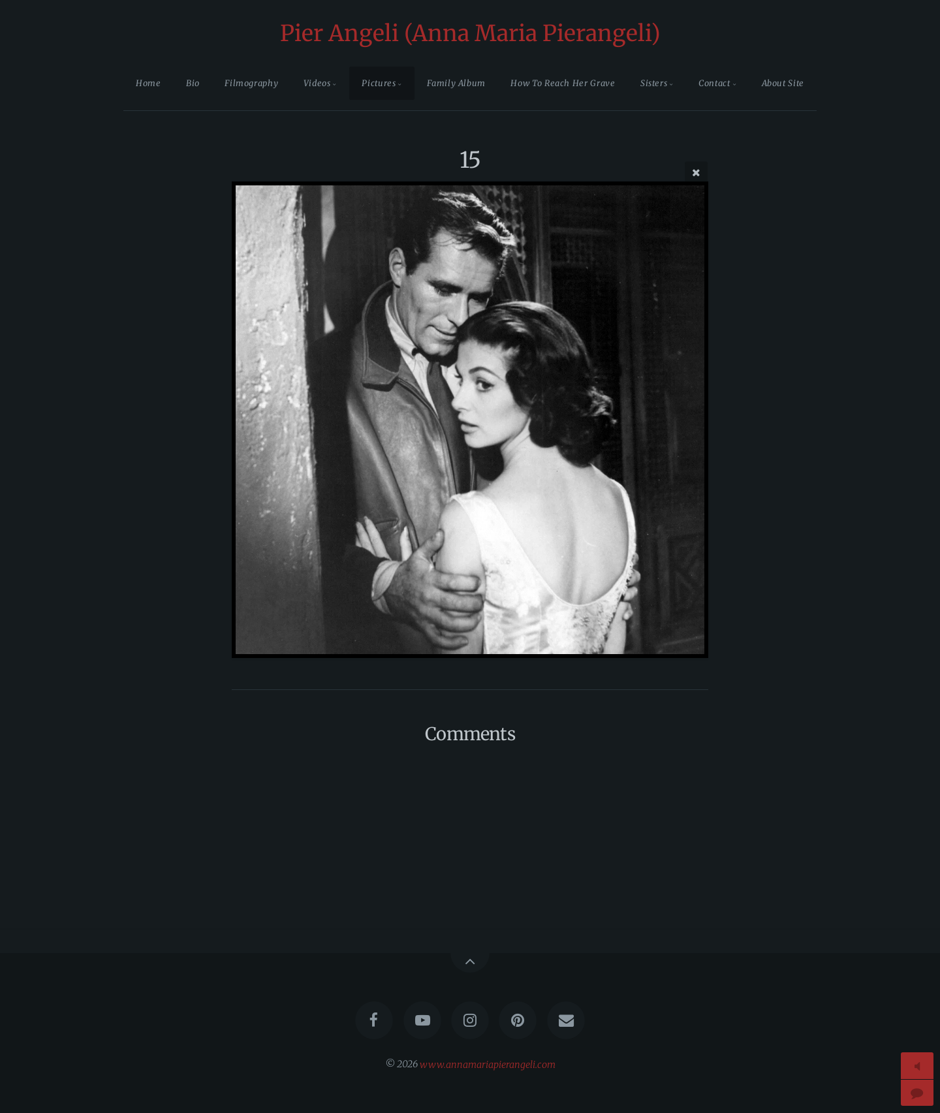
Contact (714, 83)
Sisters (653, 83)
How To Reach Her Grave (562, 83)
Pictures (379, 83)
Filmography (251, 83)
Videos (317, 83)
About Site (783, 83)
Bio (193, 83)
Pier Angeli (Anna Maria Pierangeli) (470, 33)
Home (148, 83)
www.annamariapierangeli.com (488, 1064)
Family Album (456, 83)
